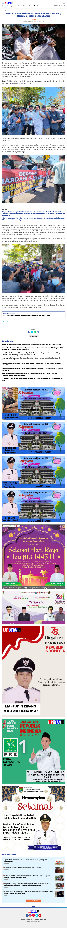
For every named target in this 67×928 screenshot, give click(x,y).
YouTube (41, 916)
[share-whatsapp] (35, 332)
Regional (5, 321)
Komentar (33, 336)
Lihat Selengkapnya (33, 900)
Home (3, 6)
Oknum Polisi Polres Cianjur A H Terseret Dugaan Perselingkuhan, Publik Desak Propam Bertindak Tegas (28, 892)
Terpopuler (11, 6)
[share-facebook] (29, 332)
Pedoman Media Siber (40, 919)
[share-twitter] (32, 332)
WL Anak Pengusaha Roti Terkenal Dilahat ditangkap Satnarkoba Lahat (26, 316)
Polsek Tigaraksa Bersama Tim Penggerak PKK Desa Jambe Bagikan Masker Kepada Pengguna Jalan (27, 876)
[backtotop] (33, 907)
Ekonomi (32, 6)
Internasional (48, 6)
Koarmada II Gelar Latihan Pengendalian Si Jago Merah (22, 868)
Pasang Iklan (29, 919)
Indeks (19, 6)
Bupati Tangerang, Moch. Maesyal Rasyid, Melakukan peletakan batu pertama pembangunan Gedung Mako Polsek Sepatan (27, 884)
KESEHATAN (58, 6)
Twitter (37, 916)
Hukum (39, 6)
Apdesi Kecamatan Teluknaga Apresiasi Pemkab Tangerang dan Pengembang (25, 860)
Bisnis (25, 6)
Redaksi (23, 919)
